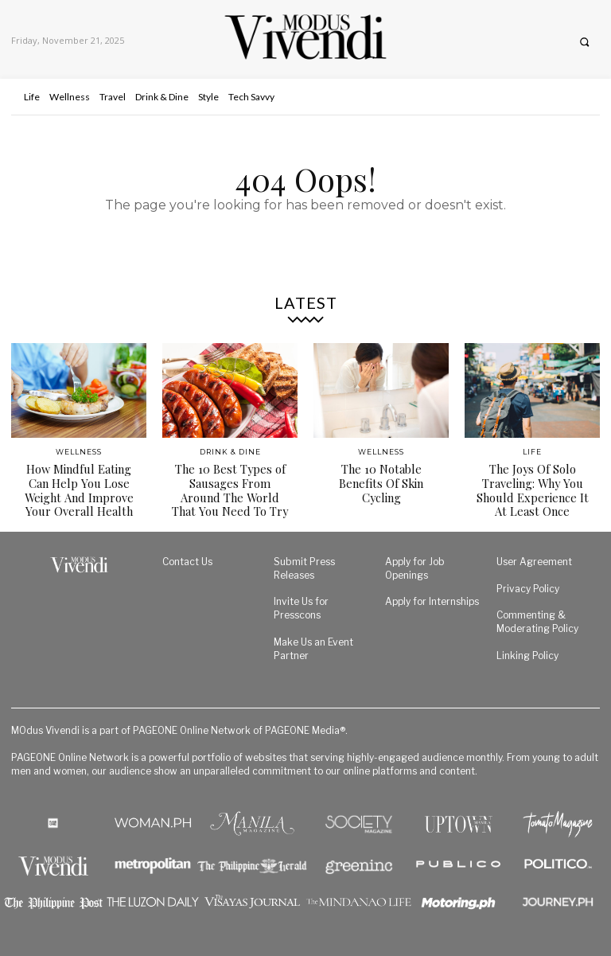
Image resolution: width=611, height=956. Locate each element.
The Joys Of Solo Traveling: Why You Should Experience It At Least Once (532, 488)
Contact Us (187, 558)
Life (532, 451)
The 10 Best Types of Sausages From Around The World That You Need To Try (230, 488)
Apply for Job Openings (415, 565)
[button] (584, 41)
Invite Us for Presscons (301, 605)
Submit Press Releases (304, 565)
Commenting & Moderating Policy (537, 618)
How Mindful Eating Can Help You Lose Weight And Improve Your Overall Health (79, 488)
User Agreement (534, 558)
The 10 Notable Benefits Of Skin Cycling (381, 475)
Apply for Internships (432, 599)
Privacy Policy (527, 585)
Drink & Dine (230, 451)
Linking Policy (527, 652)
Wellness (79, 451)
